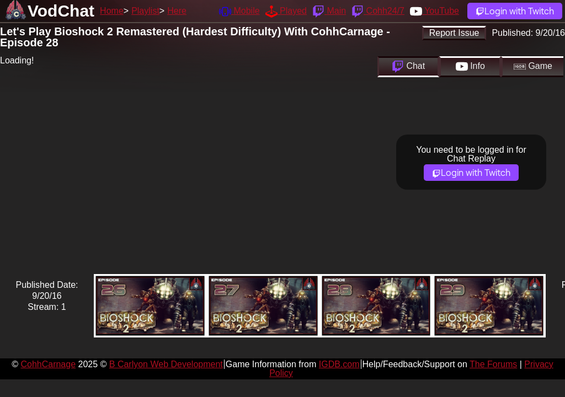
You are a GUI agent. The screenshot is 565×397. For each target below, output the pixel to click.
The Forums (493, 364)
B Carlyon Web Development (166, 364)
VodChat (61, 11)
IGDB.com (339, 364)
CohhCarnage (48, 364)
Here (176, 10)
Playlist (145, 10)
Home (112, 10)
